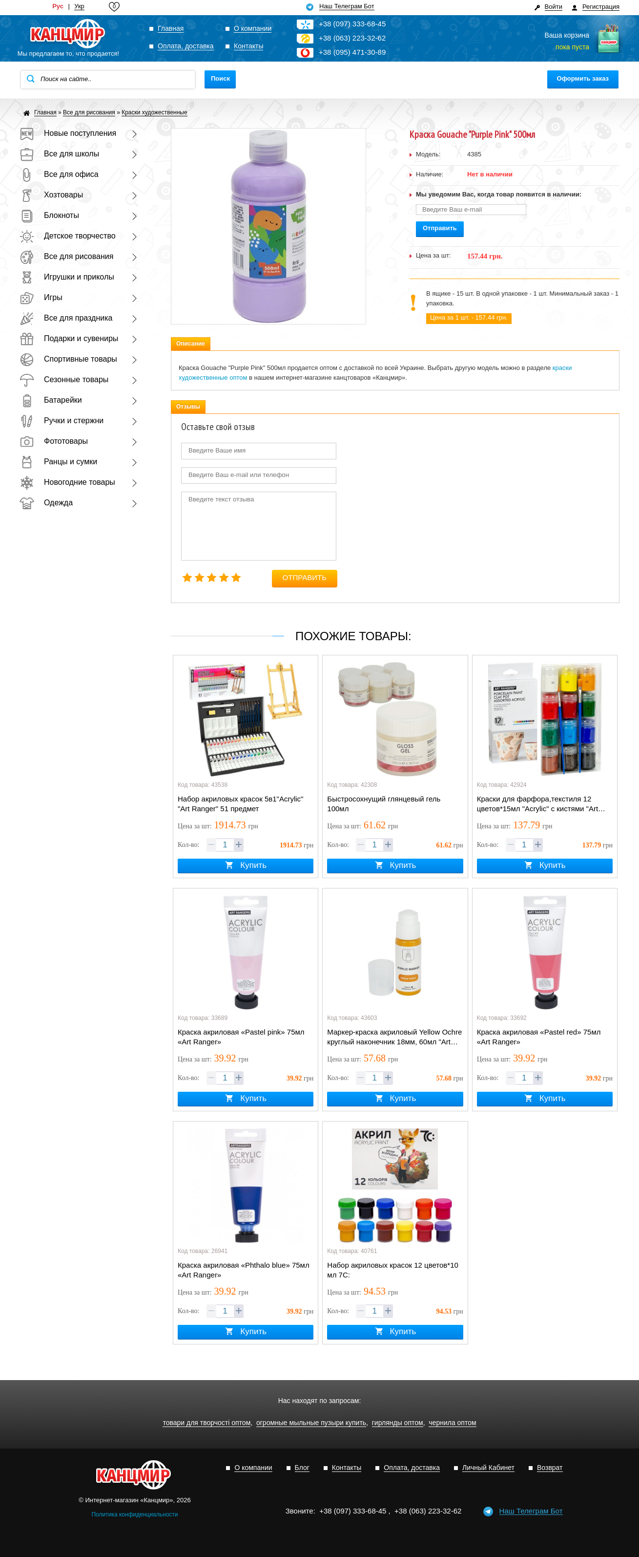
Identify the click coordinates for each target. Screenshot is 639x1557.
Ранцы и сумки (58, 461)
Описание (190, 343)
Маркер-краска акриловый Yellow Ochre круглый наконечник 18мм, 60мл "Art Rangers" (394, 1037)
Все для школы (59, 153)
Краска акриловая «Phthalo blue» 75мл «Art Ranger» (243, 1270)
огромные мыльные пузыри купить (311, 1423)
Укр (79, 6)
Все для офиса (59, 174)
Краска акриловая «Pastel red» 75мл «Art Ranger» (539, 1037)
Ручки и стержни (61, 420)
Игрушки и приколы (67, 276)
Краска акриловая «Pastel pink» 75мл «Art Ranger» (241, 1037)
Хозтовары (51, 194)
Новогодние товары (67, 482)
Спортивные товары (68, 359)
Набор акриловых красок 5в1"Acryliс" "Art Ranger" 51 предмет (240, 804)
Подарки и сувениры (69, 338)
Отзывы (188, 406)
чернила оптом (452, 1423)
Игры (41, 297)
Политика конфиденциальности (134, 1514)
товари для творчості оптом (206, 1423)
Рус (57, 6)
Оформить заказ (583, 78)
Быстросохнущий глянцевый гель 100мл (383, 804)
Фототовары (54, 441)
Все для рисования (66, 256)
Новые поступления (68, 133)
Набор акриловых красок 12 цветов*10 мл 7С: (392, 1270)
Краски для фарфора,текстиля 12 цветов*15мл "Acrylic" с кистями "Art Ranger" (537, 804)
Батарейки (51, 400)
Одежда (46, 502)
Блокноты (49, 215)
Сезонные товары (64, 379)
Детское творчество (68, 235)
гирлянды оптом (397, 1423)
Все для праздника (66, 318)
